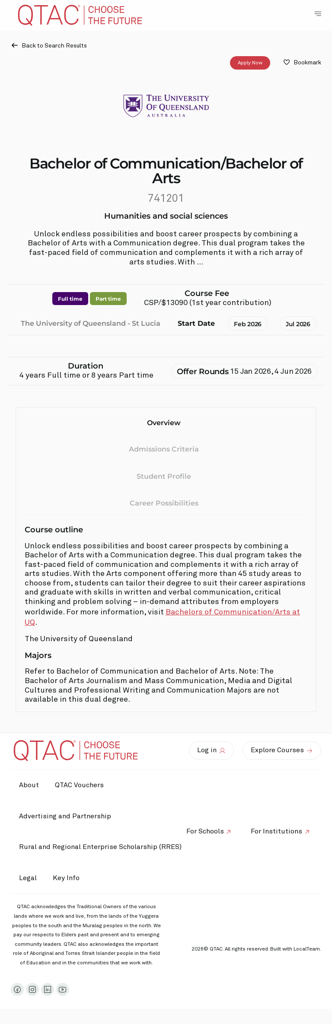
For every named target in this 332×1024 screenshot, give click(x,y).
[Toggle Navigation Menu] (317, 13)
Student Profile (164, 476)
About (29, 785)
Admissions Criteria (164, 449)
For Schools (203, 831)
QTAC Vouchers (81, 785)
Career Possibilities (164, 503)
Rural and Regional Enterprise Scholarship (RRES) (100, 846)
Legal (28, 878)
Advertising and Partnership (65, 816)
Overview (164, 423)
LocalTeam (307, 949)
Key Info (70, 878)
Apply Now (250, 63)
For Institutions (276, 831)
